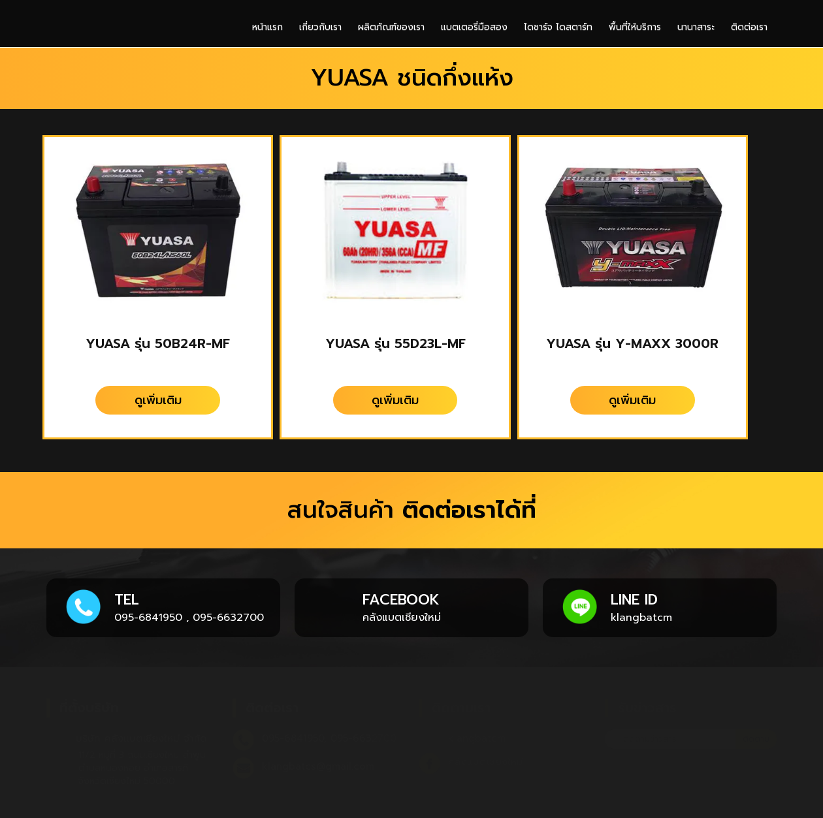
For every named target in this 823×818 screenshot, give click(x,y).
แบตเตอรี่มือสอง (474, 27)
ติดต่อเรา (749, 27)
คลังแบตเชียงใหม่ (402, 617)
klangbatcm (641, 617)
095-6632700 (228, 617)
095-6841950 (148, 617)
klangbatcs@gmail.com (318, 766)
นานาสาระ (696, 27)
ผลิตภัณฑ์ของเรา (391, 27)
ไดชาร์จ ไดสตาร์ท (558, 27)
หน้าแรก (267, 27)
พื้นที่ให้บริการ (635, 27)
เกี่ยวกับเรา (320, 27)
